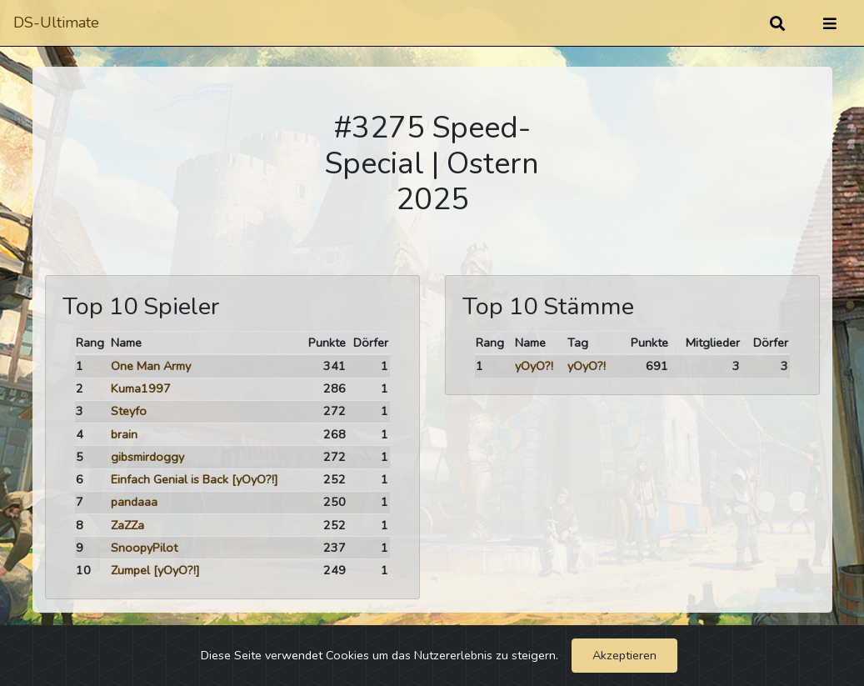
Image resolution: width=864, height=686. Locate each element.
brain (124, 434)
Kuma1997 (141, 388)
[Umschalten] (830, 23)
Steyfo (129, 411)
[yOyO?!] (255, 479)
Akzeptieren (624, 655)
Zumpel (130, 570)
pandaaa (134, 501)
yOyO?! (534, 366)
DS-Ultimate (56, 23)
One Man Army (151, 366)
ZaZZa (127, 525)
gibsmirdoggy (147, 456)
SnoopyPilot (144, 547)
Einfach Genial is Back (169, 479)
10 (83, 570)
